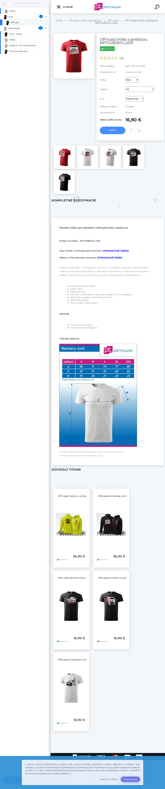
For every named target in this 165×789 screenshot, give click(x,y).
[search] (157, 7)
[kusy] (133, 130)
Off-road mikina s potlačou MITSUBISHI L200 (85, 496)
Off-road (113, 20)
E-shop (64, 7)
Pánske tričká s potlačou (25, 3)
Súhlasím (130, 779)
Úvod (59, 20)
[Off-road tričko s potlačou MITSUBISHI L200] (74, 34)
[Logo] (108, 7)
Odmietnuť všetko (109, 779)
